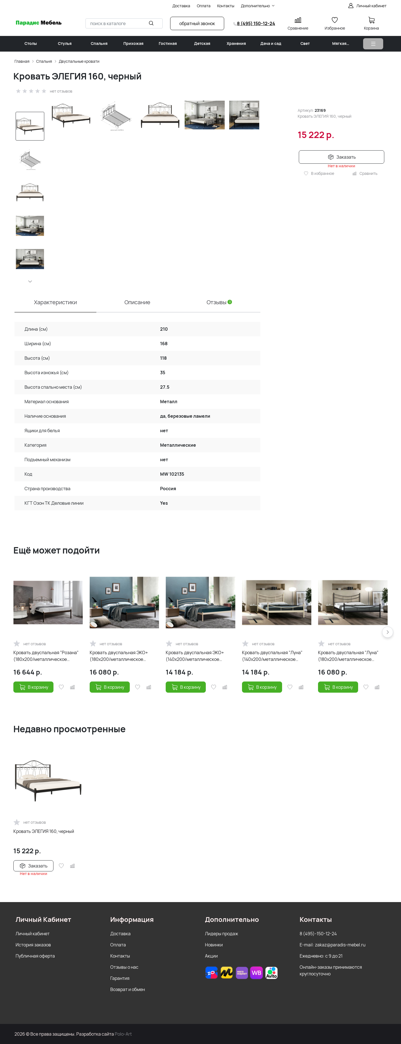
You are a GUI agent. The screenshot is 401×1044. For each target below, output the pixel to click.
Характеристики (55, 302)
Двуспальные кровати (79, 61)
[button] (30, 281)
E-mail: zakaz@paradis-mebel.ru (333, 945)
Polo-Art (123, 1034)
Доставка (120, 934)
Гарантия (119, 978)
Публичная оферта (35, 956)
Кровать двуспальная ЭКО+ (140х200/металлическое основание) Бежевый (195, 656)
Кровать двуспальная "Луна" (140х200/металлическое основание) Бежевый (272, 656)
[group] (155, 179)
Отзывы (219, 302)
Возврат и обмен (127, 989)
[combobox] (124, 23)
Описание (137, 302)
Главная (22, 61)
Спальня (44, 61)
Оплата (118, 945)
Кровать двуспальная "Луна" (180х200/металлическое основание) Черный (348, 656)
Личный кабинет (33, 934)
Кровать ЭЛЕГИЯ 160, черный (43, 831)
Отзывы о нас (124, 967)
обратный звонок (197, 23)
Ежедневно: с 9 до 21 (321, 956)
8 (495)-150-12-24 (318, 934)
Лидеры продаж (221, 934)
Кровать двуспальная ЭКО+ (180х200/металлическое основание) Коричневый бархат (123, 656)
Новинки (214, 945)
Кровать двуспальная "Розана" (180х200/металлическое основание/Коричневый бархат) (46, 656)
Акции (211, 956)
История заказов (33, 945)
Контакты (120, 956)
